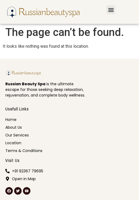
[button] (110, 9)
